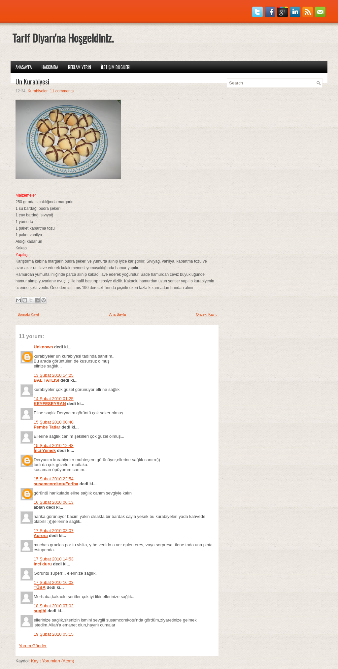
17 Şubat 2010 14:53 (54, 559)
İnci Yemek (45, 450)
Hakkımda (50, 67)
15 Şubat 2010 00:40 (54, 422)
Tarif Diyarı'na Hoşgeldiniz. (63, 38)
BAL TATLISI (46, 380)
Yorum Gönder (33, 645)
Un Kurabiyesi (32, 81)
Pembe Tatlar (47, 427)
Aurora (41, 535)
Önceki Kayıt (206, 314)
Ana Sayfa (117, 314)
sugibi (40, 610)
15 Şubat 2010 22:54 (54, 478)
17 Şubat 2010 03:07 (54, 530)
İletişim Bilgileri (115, 67)
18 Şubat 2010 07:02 (54, 605)
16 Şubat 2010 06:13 (54, 502)
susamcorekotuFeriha (56, 483)
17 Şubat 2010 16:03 (54, 582)
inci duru (43, 563)
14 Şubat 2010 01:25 (54, 398)
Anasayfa (24, 67)
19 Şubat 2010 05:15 (54, 634)
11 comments (62, 91)
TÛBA (40, 587)
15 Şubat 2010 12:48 (54, 445)
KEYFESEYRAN (50, 403)
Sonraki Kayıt (28, 314)
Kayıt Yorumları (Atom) (52, 660)
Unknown (43, 346)
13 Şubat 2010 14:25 (54, 375)
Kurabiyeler (38, 91)
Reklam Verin (79, 67)
